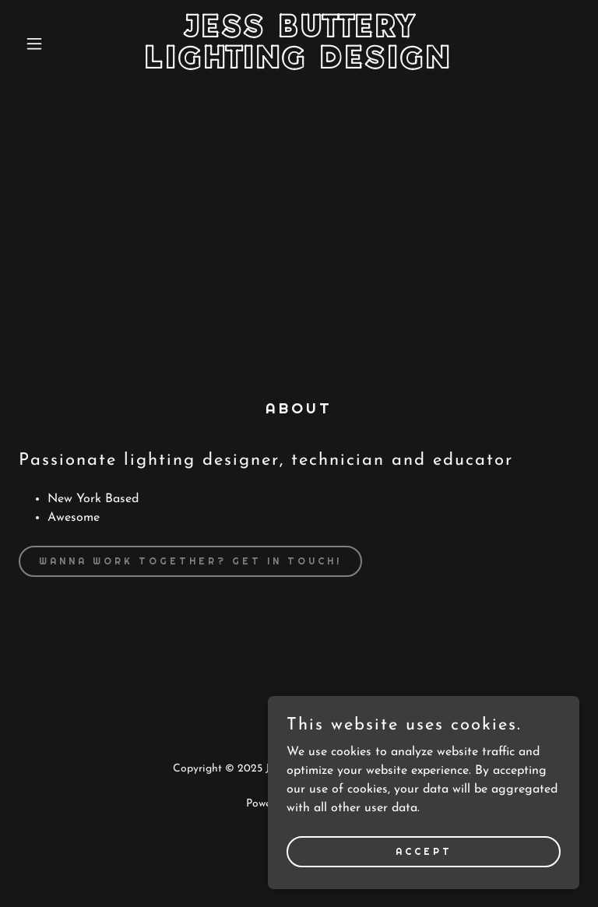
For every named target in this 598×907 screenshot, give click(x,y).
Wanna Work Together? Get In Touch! (190, 561)
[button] (61, 43)
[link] (299, 65)
